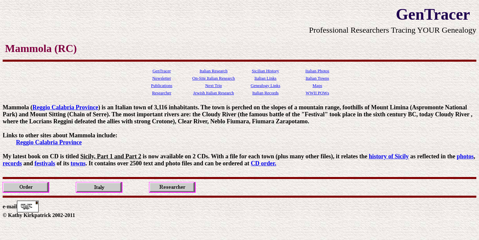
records (12, 163)
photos (465, 156)
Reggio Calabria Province (65, 107)
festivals (45, 163)
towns (78, 163)
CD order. (263, 163)
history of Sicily (389, 156)
